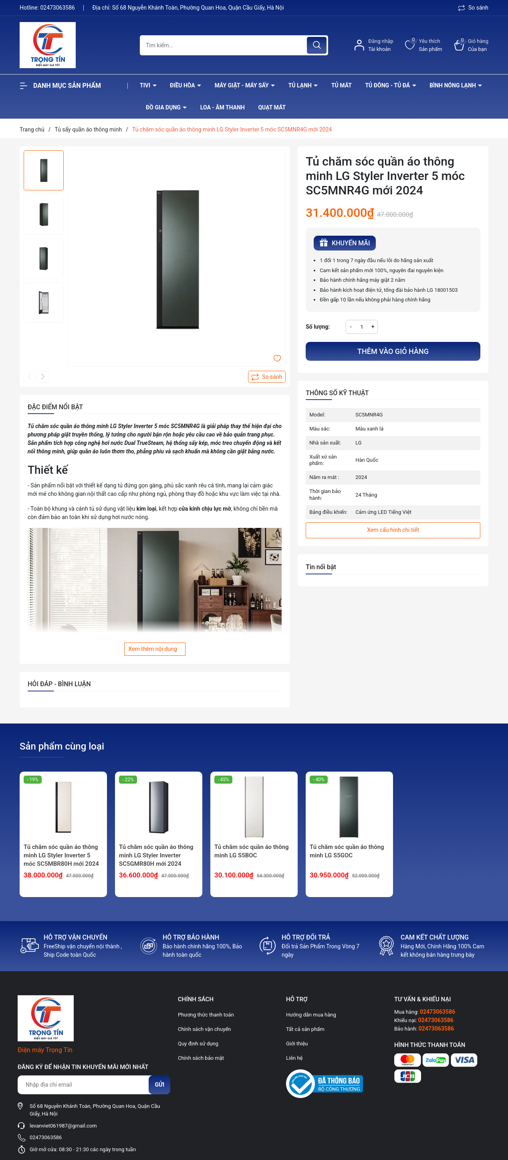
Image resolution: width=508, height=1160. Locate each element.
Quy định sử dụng (198, 1044)
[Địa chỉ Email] (94, 1084)
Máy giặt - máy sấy (242, 85)
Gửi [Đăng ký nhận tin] (159, 1084)
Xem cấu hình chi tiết (393, 530)
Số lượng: (318, 326)
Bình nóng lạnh (453, 85)
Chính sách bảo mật (201, 1058)
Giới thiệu (297, 1044)
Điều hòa (183, 85)
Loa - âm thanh (222, 107)
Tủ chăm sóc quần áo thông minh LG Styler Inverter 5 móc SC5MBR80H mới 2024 (61, 855)
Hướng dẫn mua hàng (311, 1015)
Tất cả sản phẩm (305, 1029)
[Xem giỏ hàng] (471, 45)
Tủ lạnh (300, 85)
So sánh (473, 7)
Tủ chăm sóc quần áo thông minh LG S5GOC (347, 851)
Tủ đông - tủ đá (388, 85)
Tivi (146, 85)
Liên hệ (294, 1058)
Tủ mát (341, 85)
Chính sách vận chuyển (204, 1029)
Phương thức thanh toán (206, 1015)
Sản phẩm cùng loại (62, 746)
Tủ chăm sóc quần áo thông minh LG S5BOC (251, 851)
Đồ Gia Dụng (164, 107)
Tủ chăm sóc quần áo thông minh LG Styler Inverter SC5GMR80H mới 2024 (156, 855)
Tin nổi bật (321, 567)
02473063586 (58, 7)
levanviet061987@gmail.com (63, 1126)
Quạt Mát (272, 107)
